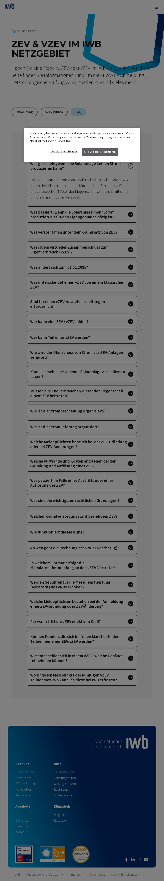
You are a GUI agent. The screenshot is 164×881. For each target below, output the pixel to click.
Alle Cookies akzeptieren (100, 151)
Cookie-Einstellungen (64, 151)
